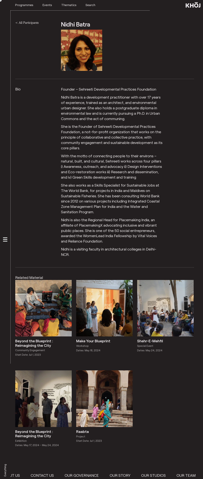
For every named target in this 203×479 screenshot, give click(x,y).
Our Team (192, 475)
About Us (17, 475)
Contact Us (48, 475)
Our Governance (88, 475)
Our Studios (160, 475)
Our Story (126, 475)
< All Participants (27, 22)
